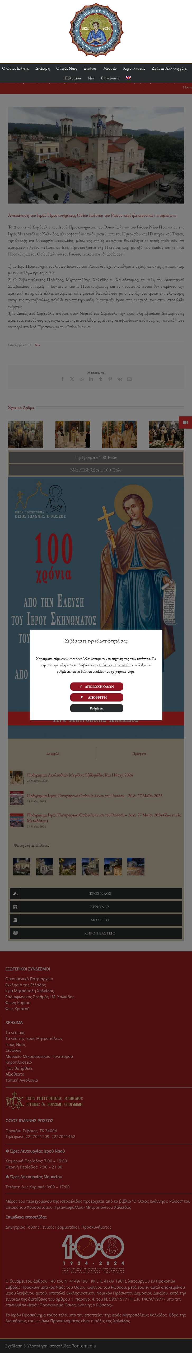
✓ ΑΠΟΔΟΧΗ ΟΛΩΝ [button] (96, 686)
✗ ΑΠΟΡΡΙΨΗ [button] (96, 697)
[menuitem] (128, 78)
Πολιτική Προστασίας (115, 664)
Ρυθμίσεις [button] (97, 708)
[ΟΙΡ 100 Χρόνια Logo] (96, 5)
